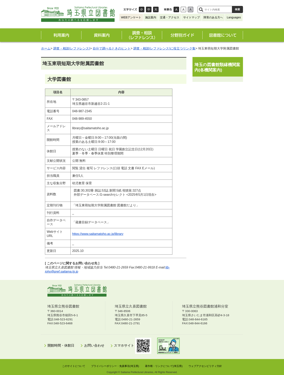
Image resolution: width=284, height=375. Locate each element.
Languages (234, 17)
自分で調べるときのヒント (112, 48)
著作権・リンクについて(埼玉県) (164, 366)
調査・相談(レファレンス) (71, 48)
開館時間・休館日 (61, 345)
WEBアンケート (131, 17)
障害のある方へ (213, 17)
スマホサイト (132, 346)
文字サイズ (130, 9)
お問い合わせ (94, 345)
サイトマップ (191, 17)
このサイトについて (73, 366)
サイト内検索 (201, 9)
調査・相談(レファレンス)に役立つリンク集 (164, 48)
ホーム (45, 48)
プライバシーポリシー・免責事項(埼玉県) (115, 366)
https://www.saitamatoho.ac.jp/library (97, 234)
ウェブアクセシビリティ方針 (205, 366)
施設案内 (150, 17)
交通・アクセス (169, 17)
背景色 (168, 9)
